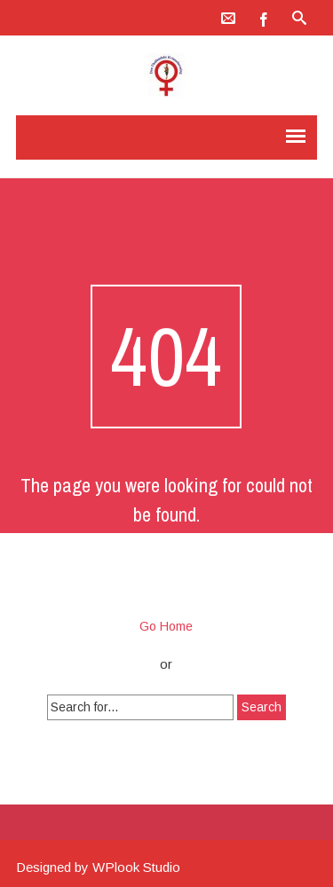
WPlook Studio (136, 867)
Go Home (166, 626)
